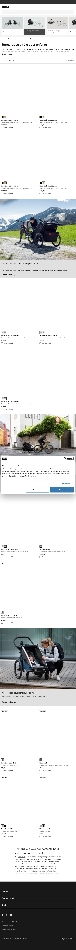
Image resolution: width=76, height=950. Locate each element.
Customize (38, 490)
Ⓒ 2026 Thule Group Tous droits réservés (14, 939)
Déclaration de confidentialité (10, 922)
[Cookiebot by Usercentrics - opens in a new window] (65, 458)
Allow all (62, 490)
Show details (65, 483)
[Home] (14, 7)
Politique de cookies (7, 925)
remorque (21, 857)
